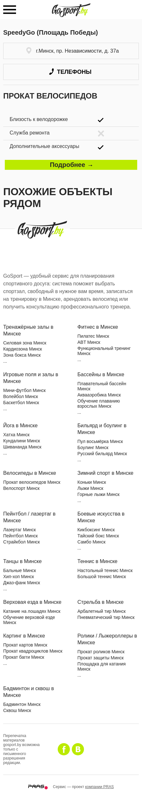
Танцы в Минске (22, 561)
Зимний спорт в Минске (106, 473)
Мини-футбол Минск (24, 390)
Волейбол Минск (20, 396)
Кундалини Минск (21, 440)
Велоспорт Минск (21, 488)
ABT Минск (89, 342)
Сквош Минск (17, 710)
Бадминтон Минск (21, 704)
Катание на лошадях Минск (31, 611)
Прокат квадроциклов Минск (33, 651)
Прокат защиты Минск (101, 657)
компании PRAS (99, 787)
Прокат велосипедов (50, 95)
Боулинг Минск (93, 447)
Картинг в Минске (24, 635)
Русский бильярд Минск (102, 453)
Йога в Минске (20, 425)
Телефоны (70, 71)
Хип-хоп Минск (18, 576)
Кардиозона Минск (22, 349)
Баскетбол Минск (21, 402)
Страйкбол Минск (21, 541)
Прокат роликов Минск (101, 651)
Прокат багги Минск (23, 657)
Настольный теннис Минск (105, 570)
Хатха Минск (16, 434)
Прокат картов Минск (25, 644)
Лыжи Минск (91, 488)
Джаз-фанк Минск (21, 582)
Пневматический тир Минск (106, 617)
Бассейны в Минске (101, 374)
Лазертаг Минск (19, 529)
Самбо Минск (92, 541)
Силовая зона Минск (24, 342)
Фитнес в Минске (98, 327)
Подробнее (71, 164)
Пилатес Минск (93, 336)
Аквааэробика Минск (99, 394)
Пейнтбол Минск (20, 535)
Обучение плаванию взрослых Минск (99, 403)
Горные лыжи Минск (99, 494)
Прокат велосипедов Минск (31, 482)
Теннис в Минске (98, 561)
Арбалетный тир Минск (102, 611)
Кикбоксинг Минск (96, 529)
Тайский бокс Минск (98, 535)
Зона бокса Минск (22, 355)
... (5, 361)
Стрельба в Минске (101, 602)
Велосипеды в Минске (29, 473)
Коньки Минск (92, 482)
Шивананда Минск (22, 446)
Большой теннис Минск (102, 576)
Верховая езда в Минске (32, 602)
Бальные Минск (19, 570)
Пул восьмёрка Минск (100, 441)
